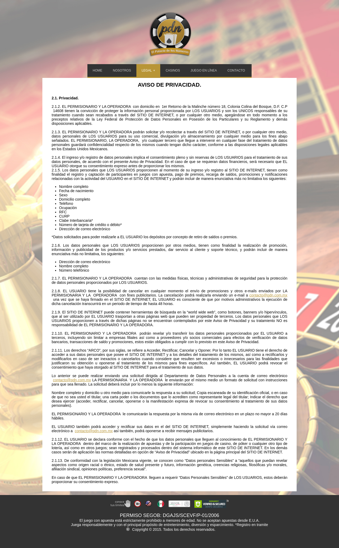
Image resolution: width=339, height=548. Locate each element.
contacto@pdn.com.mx (268, 295)
